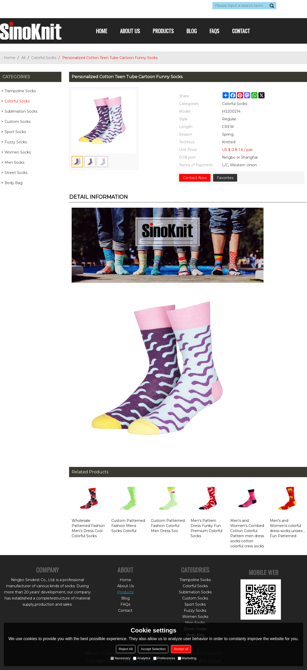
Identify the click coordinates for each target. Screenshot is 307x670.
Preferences (164, 658)
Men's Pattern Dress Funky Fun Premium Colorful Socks (206, 528)
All (23, 57)
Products (163, 31)
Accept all (181, 649)
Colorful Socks (43, 57)
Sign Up (47, 5)
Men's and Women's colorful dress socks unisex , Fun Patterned (287, 528)
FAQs (214, 31)
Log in (31, 5)
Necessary (120, 658)
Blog (192, 31)
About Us (130, 31)
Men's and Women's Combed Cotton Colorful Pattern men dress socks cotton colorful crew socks (247, 533)
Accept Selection (153, 649)
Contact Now (195, 177)
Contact (241, 31)
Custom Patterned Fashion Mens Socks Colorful (128, 525)
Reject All (126, 649)
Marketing (187, 658)
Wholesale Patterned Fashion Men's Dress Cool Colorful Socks (88, 528)
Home (101, 31)
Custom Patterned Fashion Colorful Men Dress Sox (168, 525)
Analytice (142, 658)
